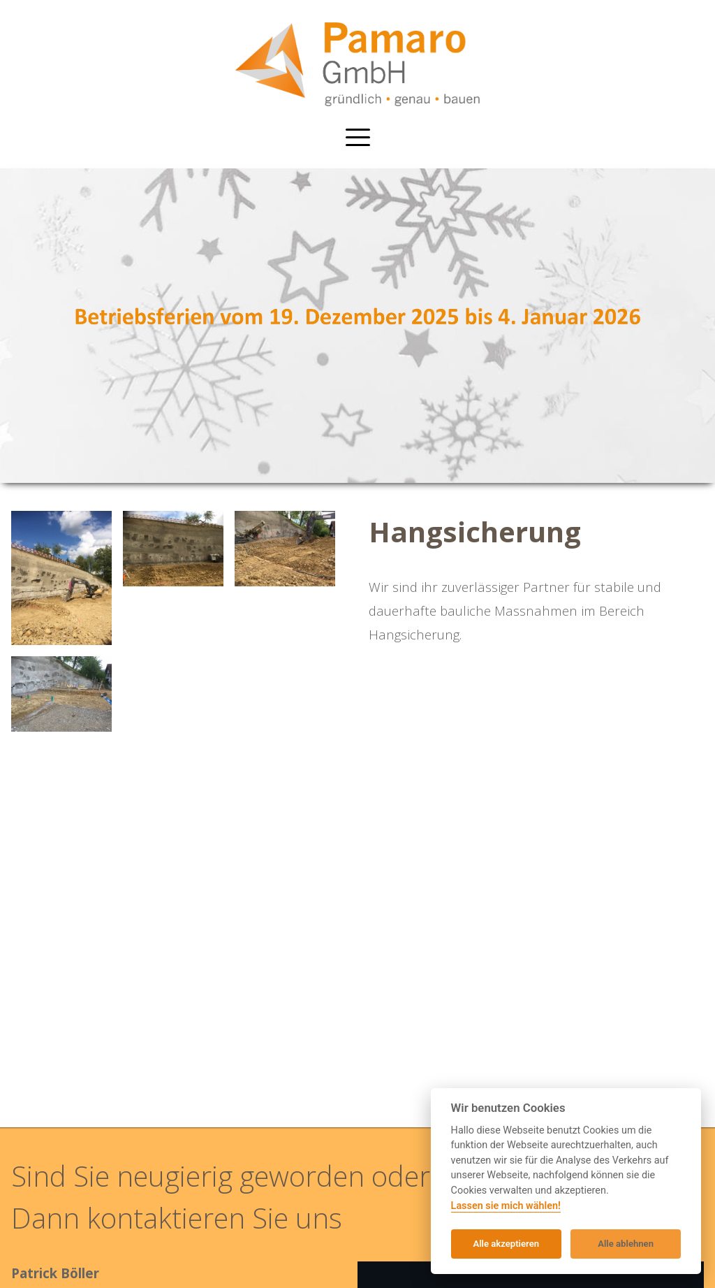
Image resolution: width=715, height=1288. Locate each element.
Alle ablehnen (626, 1243)
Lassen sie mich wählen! (506, 1206)
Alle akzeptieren (506, 1243)
